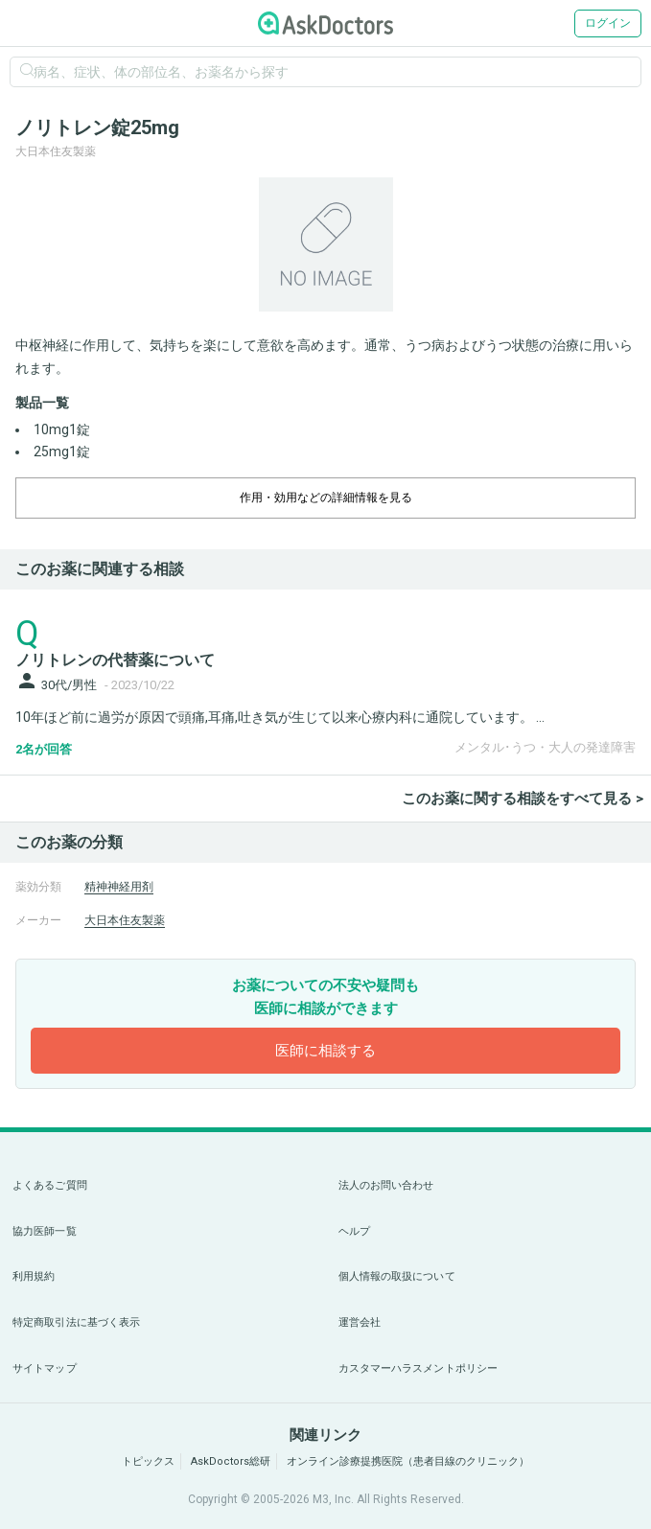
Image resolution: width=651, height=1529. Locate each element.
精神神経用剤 (118, 886)
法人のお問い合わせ (386, 1185)
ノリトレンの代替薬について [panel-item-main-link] (115, 660)
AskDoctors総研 (230, 1461)
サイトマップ (44, 1368)
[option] (325, 244)
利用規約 (33, 1276)
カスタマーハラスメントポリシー (418, 1368)
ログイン (608, 23)
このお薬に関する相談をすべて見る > (522, 798)
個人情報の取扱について (396, 1276)
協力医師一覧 (44, 1231)
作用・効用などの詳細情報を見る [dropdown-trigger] (326, 497)
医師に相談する (325, 1050)
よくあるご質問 (49, 1185)
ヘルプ (354, 1231)
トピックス (148, 1461)
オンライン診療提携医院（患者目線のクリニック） (408, 1461)
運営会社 (359, 1322)
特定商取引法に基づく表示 (76, 1322)
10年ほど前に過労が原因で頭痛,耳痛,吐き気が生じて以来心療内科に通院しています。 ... (280, 717)
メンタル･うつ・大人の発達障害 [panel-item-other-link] (545, 747)
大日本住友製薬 (124, 920)
